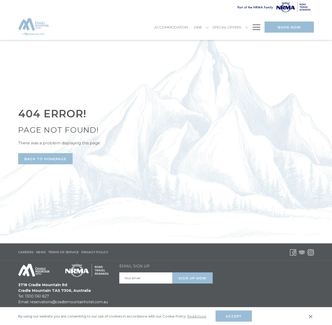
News (41, 252)
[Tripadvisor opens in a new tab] (302, 252)
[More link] (254, 27)
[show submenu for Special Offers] (177, 27)
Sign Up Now (192, 278)
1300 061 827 (37, 296)
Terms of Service (63, 252)
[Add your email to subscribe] (145, 278)
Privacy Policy (94, 252)
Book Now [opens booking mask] (289, 27)
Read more (196, 316)
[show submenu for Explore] (203, 27)
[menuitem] (101, 27)
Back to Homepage (45, 159)
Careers (25, 252)
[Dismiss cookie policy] (310, 316)
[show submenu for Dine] (137, 27)
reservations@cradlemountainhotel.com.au (69, 302)
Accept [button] (234, 316)
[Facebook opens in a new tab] (293, 252)
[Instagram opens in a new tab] (311, 252)
